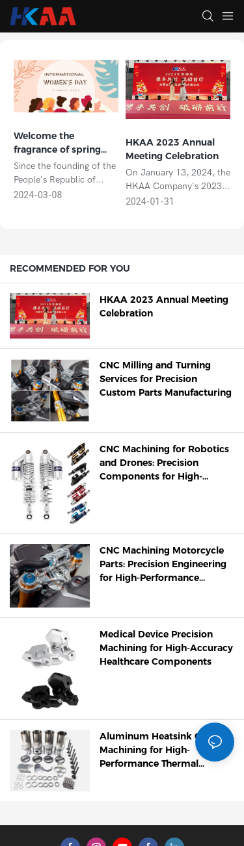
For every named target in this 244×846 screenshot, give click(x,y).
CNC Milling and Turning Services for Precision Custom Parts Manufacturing (166, 378)
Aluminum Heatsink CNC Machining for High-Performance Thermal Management (157, 750)
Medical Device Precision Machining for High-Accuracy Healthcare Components (166, 647)
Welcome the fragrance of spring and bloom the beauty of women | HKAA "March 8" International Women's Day (65, 143)
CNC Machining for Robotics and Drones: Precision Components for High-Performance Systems (164, 463)
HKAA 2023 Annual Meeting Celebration (172, 149)
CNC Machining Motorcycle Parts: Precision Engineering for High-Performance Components (163, 565)
